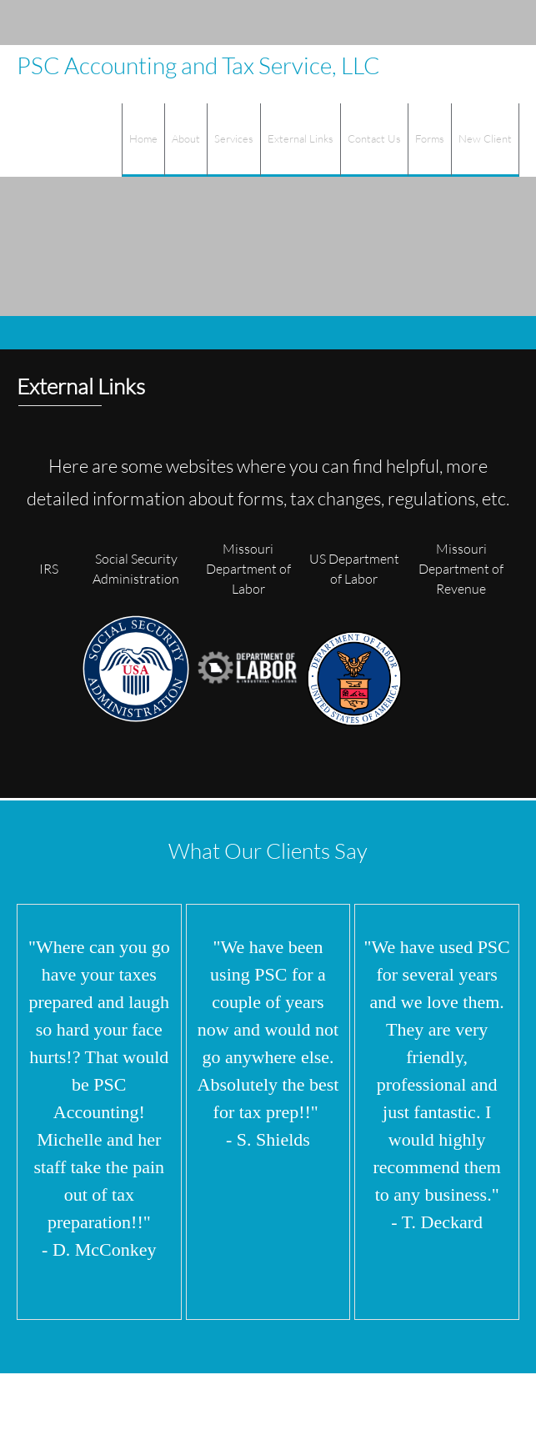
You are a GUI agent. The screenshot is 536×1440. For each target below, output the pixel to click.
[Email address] (419, 22)
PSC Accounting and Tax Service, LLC (198, 65)
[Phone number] (394, 22)
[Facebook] (469, 22)
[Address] (444, 22)
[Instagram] (494, 22)
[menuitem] (143, 140)
